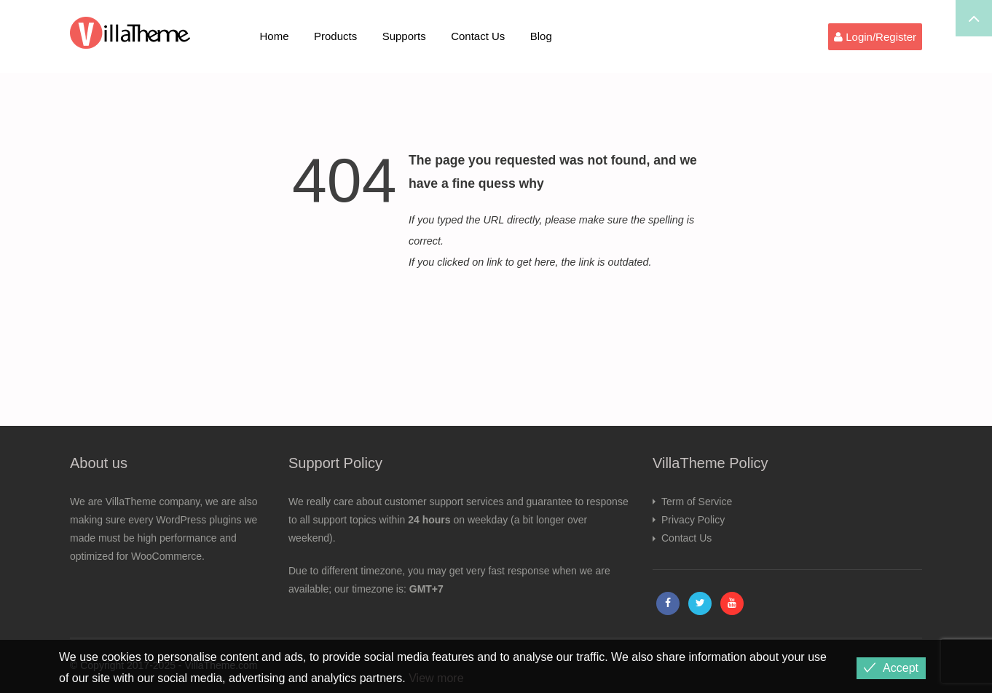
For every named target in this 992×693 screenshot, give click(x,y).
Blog (541, 36)
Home (274, 36)
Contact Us (478, 36)
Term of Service (696, 501)
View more (436, 678)
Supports (404, 36)
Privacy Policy (693, 520)
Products (335, 36)
